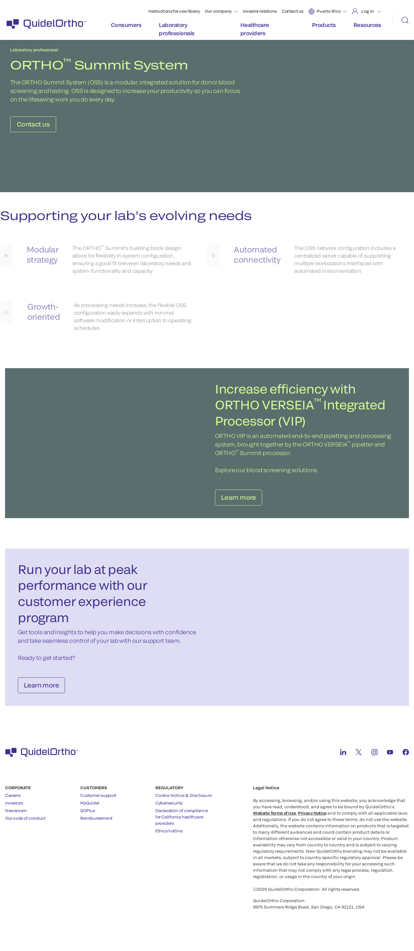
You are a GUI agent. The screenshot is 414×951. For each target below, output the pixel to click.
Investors (14, 807)
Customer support (98, 799)
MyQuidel (89, 807)
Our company (218, 11)
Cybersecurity (169, 807)
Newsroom (16, 814)
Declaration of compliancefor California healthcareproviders (181, 821)
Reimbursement (96, 822)
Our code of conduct (25, 822)
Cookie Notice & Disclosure (183, 799)
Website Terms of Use (274, 817)
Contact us (292, 11)
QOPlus (87, 814)
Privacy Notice (312, 817)
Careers (12, 799)
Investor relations (260, 11)
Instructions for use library (174, 11)
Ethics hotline (169, 834)
